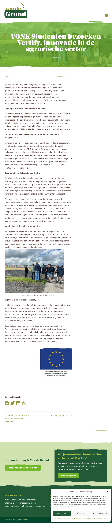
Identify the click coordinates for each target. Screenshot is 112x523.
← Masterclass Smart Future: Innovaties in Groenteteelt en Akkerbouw (17, 418)
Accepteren (61, 513)
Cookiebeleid (58, 519)
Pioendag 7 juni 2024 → (61, 415)
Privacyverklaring (11, 519)
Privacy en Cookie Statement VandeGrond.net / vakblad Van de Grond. (84, 519)
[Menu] (107, 16)
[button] (107, 492)
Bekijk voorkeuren (100, 513)
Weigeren (80, 513)
